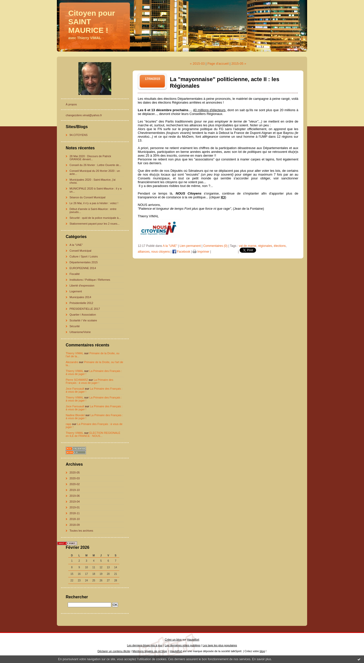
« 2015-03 (197, 63)
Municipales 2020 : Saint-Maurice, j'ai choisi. (93, 181)
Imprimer (201, 251)
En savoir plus (261, 659)
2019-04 (75, 501)
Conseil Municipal (80, 250)
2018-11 (75, 513)
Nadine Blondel (75, 415)
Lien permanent (190, 246)
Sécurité (75, 326)
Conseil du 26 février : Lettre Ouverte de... (95, 165)
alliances (144, 251)
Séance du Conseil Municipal (87, 197)
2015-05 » (238, 63)
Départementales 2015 (84, 262)
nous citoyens (160, 251)
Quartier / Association (83, 314)
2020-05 (75, 472)
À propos (71, 104)
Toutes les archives (81, 530)
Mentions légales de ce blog (149, 651)
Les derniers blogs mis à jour (145, 645)
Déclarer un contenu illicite (114, 651)
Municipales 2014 (80, 297)
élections (280, 246)
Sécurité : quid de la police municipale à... (95, 217)
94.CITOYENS (78, 134)
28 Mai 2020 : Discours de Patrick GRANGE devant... (90, 158)
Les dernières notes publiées (182, 645)
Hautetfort (193, 639)
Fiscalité (75, 273)
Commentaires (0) (215, 246)
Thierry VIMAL (74, 353)
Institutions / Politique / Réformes (90, 279)
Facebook (181, 251)
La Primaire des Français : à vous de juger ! (89, 381)
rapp (68, 423)
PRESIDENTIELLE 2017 (85, 308)
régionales (265, 246)
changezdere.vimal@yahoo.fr (84, 115)
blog (262, 651)
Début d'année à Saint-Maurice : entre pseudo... (93, 210)
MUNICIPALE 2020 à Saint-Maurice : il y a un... (96, 190)
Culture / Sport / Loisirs (84, 256)
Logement (76, 291)
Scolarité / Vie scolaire (83, 320)
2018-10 (75, 518)
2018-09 (75, 524)
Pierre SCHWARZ (77, 379)
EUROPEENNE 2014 (83, 268)
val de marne (247, 246)
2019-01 (75, 507)
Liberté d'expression (82, 285)
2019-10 (75, 489)
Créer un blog (173, 639)
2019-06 (75, 495)
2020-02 (75, 484)
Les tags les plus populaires (220, 645)
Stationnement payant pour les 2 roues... (95, 223)
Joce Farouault (75, 388)
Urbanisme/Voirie (80, 332)
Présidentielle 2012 (81, 302)
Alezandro (72, 362)
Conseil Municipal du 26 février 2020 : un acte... (95, 172)
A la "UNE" (76, 244)
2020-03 (75, 478)
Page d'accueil (218, 63)
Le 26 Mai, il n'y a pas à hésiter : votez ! (94, 203)
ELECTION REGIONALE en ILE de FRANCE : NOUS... (93, 434)
